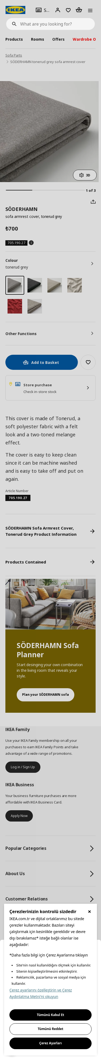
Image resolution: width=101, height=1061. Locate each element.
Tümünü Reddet (50, 1029)
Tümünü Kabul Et (50, 1015)
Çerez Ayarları (50, 1043)
